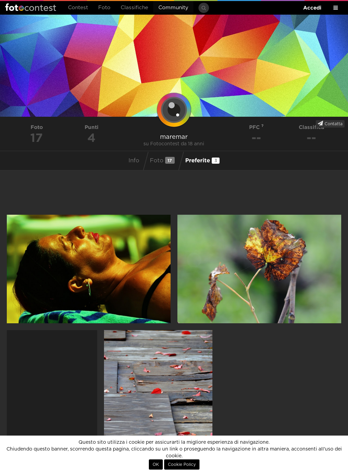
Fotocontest (30, 7)
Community (173, 7)
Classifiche (134, 7)
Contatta (330, 123)
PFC (256, 127)
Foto (104, 7)
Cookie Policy (182, 464)
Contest (78, 7)
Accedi (312, 8)
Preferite (202, 160)
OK (156, 464)
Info (133, 160)
